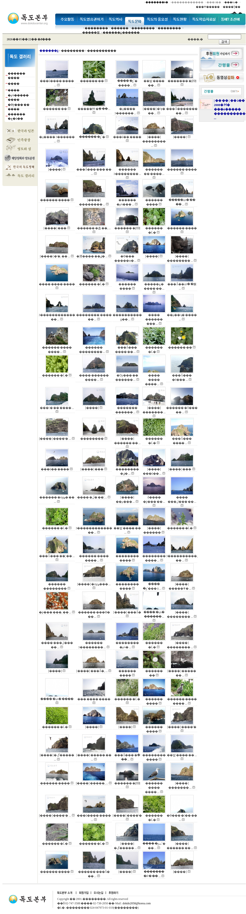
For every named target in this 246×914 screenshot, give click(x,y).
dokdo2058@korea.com (137, 903)
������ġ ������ (121, 32)
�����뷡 (91, 32)
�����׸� (119, 28)
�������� (96, 28)
